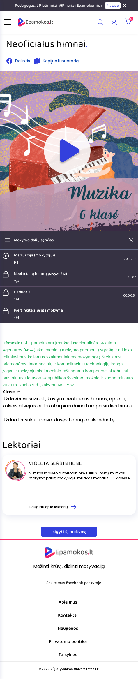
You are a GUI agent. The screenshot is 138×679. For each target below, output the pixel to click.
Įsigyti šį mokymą (69, 531)
